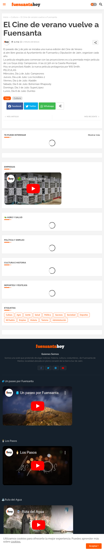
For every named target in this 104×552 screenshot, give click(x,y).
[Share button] (60, 106)
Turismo (44, 320)
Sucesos (59, 315)
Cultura (14, 17)
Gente (28, 315)
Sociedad (71, 315)
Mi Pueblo (10, 320)
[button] (94, 4)
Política (47, 315)
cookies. (16, 541)
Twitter (32, 106)
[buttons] (41, 368)
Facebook (16, 106)
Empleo (22, 320)
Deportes (84, 315)
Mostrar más (94, 135)
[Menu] (4, 4)
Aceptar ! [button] (93, 546)
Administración (59, 320)
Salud (37, 315)
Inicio (5, 17)
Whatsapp (49, 106)
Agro (19, 315)
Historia (33, 320)
